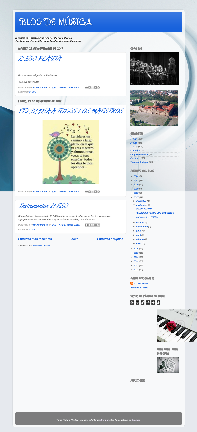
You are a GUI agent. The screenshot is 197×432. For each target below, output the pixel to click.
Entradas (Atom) (41, 245)
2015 (136, 253)
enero (139, 243)
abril (138, 235)
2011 (136, 269)
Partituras (135, 158)
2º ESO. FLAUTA (39, 59)
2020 (136, 184)
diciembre (141, 201)
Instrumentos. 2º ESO (42, 206)
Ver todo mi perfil (139, 288)
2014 (136, 257)
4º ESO (134, 146)
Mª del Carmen (141, 283)
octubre (140, 222)
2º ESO (32, 92)
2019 (136, 189)
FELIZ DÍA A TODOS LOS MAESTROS (70, 112)
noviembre (142, 205)
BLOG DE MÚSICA (56, 22)
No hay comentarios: (70, 87)
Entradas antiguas (110, 239)
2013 (136, 261)
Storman (104, 420)
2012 (136, 265)
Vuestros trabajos (139, 162)
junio (139, 231)
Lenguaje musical (139, 154)
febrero (140, 239)
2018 (136, 193)
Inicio (74, 239)
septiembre (142, 226)
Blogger (136, 420)
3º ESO (134, 143)
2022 (136, 176)
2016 (136, 248)
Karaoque (135, 150)
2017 (136, 197)
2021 (136, 180)
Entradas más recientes (35, 239)
